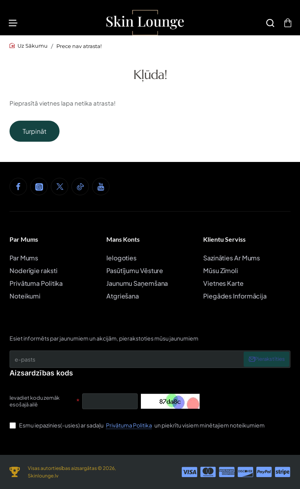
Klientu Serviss (224, 239)
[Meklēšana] (268, 25)
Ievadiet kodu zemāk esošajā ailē (35, 401)
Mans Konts (123, 239)
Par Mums (24, 239)
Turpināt (34, 135)
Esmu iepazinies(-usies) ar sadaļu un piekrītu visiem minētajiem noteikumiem (137, 425)
